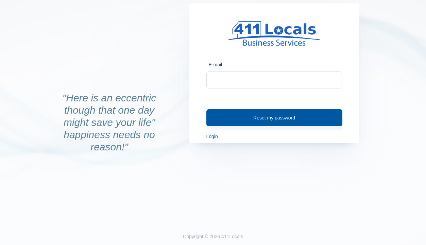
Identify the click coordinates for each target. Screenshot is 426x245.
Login (212, 136)
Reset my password (274, 117)
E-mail (215, 64)
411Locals (232, 236)
